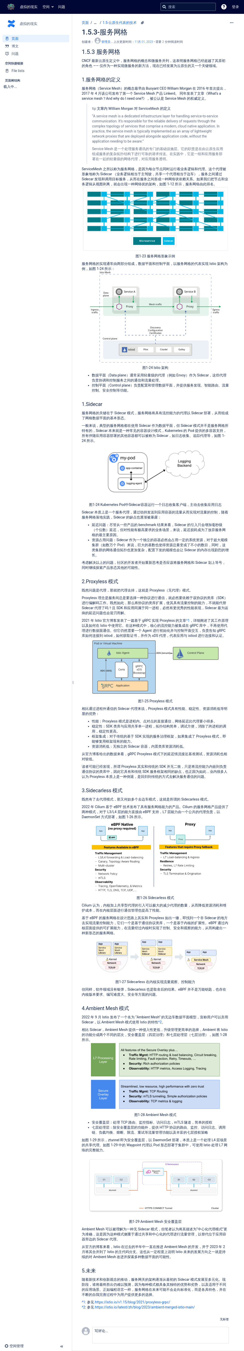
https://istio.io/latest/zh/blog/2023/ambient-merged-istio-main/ (145, 1307)
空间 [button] (46, 7)
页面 (85, 23)
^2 (160, 1022)
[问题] (36, 53)
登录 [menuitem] (235, 7)
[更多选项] (231, 22)
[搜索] (164, 7)
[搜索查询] (188, 7)
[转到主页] (21, 7)
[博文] (36, 46)
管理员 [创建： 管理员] (105, 42)
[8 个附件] (142, 23)
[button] (223, 7)
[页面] (36, 38)
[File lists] (36, 71)
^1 (188, 620)
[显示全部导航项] (95, 23)
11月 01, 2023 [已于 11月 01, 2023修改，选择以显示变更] (144, 42)
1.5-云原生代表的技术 (120, 23)
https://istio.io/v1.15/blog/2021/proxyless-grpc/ (132, 1302)
